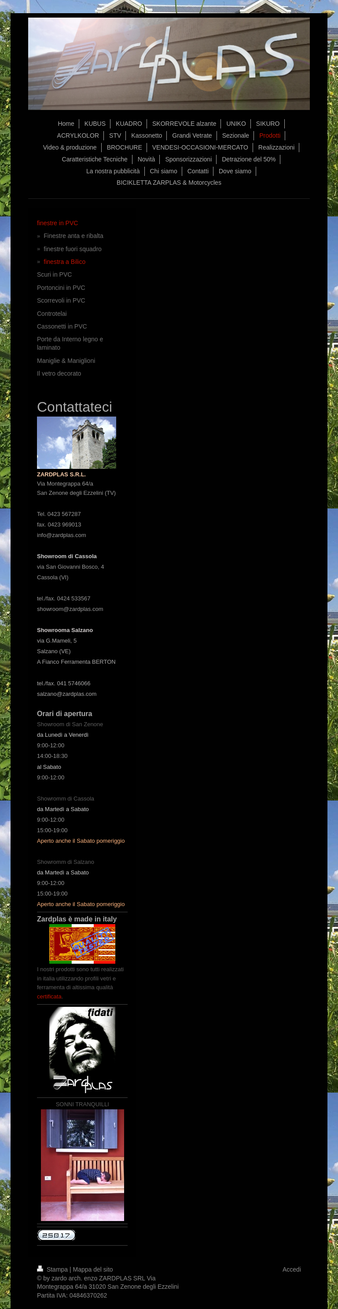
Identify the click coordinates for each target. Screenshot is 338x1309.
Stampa (53, 1269)
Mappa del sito (93, 1269)
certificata (49, 996)
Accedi (292, 1269)
